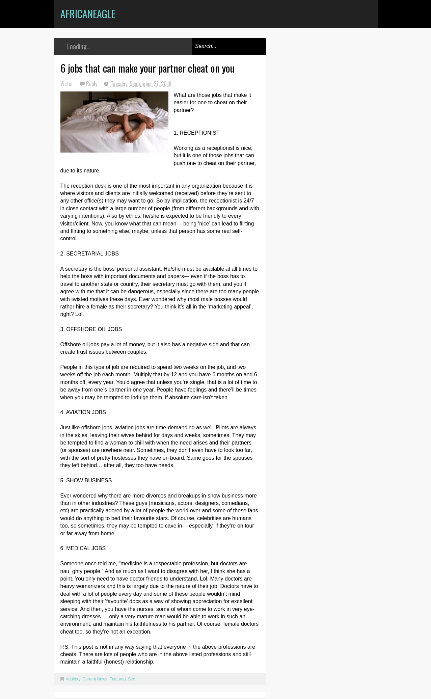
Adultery (73, 679)
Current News (94, 679)
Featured (117, 679)
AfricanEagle (87, 13)
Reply (92, 84)
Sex (131, 679)
